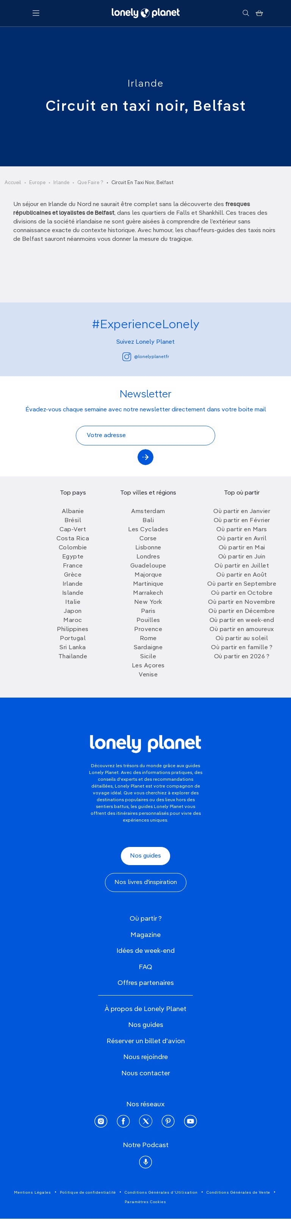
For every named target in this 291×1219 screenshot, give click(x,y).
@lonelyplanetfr (145, 356)
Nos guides (145, 856)
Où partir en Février (242, 521)
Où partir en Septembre (241, 584)
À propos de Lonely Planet (145, 1009)
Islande (73, 593)
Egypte (73, 557)
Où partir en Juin (242, 557)
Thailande (73, 657)
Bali (148, 521)
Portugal (73, 639)
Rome (148, 639)
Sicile (148, 657)
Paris (148, 611)
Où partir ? (146, 918)
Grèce (73, 575)
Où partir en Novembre (241, 602)
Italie (72, 602)
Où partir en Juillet (241, 566)
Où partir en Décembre (241, 611)
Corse (148, 539)
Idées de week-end (145, 951)
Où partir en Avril (241, 539)
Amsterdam (148, 512)
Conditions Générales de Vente (238, 1192)
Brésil (72, 521)
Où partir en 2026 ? (242, 657)
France (73, 566)
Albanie (73, 512)
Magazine (145, 935)
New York (148, 602)
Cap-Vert (72, 530)
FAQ (145, 967)
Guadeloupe (148, 566)
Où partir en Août (241, 575)
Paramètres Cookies (145, 1202)
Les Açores (148, 666)
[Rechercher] (245, 13)
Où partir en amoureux (242, 630)
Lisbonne (148, 548)
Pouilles (148, 620)
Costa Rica (72, 539)
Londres (148, 557)
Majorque (148, 575)
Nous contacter (145, 1073)
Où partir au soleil (242, 639)
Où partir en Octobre (241, 593)
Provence (148, 630)
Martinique (148, 584)
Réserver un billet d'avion (145, 1041)
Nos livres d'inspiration (145, 882)
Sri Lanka (72, 648)
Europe (37, 182)
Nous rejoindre (145, 1057)
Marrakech (148, 593)
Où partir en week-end (242, 620)
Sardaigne (148, 648)
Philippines (73, 630)
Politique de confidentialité (88, 1192)
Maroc (72, 620)
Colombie (73, 548)
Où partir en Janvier (241, 512)
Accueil (13, 182)
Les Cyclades (148, 530)
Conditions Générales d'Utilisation (161, 1192)
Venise (148, 675)
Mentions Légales (32, 1192)
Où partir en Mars (241, 530)
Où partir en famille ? (241, 648)
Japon (73, 611)
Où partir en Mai (242, 548)
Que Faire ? (90, 182)
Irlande (146, 84)
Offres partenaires (145, 983)
